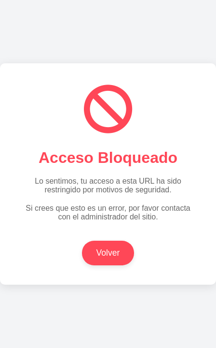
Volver (108, 253)
